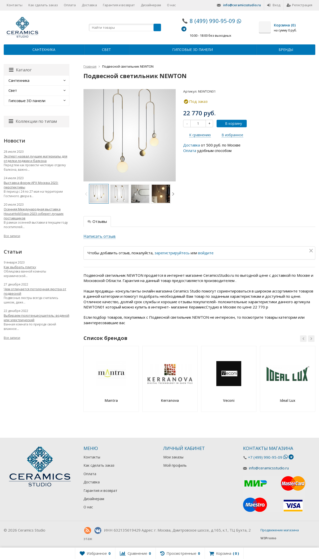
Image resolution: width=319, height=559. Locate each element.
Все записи (12, 236)
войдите (206, 252)
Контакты (14, 5)
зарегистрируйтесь (172, 252)
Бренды (286, 49)
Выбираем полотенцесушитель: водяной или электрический (36, 317)
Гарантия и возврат (119, 5)
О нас (171, 5)
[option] (98, 194)
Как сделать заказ (43, 5)
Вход (273, 5)
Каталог (20, 70)
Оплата (70, 5)
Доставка (89, 5)
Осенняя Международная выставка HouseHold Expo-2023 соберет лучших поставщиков (34, 213)
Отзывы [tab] (97, 221)
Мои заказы (173, 457)
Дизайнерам (151, 5)
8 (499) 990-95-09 (212, 20)
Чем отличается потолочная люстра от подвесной (35, 291)
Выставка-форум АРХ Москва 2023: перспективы (31, 184)
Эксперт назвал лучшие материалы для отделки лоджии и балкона (35, 158)
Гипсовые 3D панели (192, 49)
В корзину (231, 123)
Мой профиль (175, 465)
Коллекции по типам (33, 121)
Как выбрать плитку (20, 267)
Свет (106, 49)
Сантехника (43, 49)
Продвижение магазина (279, 530)
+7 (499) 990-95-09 (265, 457)
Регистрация (299, 5)
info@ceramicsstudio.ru (242, 5)
